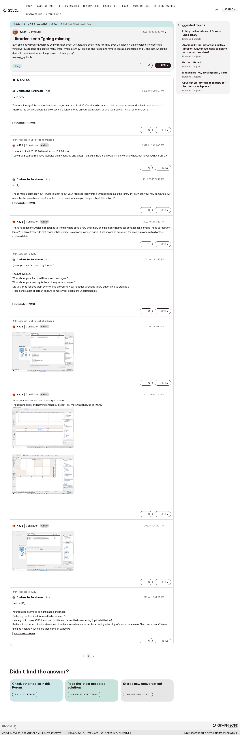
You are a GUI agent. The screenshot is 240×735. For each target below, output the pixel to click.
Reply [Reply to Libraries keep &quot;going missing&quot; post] (164, 65)
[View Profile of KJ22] (22, 31)
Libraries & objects (191, 39)
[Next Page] (100, 656)
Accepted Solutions (84, 694)
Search (208, 10)
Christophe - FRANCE (24, 123)
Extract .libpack (192, 62)
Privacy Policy (76, 733)
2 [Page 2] (93, 656)
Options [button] (169, 24)
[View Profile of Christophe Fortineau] (30, 90)
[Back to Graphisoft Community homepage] (12, 10)
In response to (34, 139)
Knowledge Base (45, 6)
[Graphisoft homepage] (225, 726)
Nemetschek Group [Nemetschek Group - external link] (226, 733)
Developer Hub (91, 6)
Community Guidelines (118, 733)
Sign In (230, 10)
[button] (143, 65)
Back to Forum (25, 694)
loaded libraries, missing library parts (204, 72)
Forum (29, 6)
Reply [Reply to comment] (164, 130)
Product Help (110, 6)
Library (17, 66)
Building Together (68, 6)
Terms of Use (95, 733)
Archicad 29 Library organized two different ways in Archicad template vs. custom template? (204, 48)
